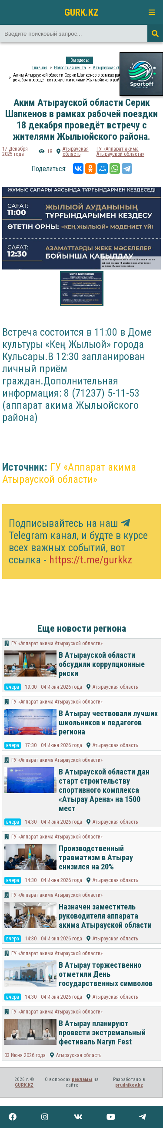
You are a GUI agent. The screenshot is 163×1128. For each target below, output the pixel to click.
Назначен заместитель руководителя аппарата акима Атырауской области (105, 915)
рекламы (82, 1079)
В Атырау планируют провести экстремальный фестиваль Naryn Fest (102, 1032)
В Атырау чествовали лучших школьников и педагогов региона (108, 722)
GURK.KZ (81, 12)
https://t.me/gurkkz (90, 560)
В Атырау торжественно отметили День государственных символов (106, 974)
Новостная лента (70, 67)
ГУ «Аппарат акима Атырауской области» (120, 151)
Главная (39, 67)
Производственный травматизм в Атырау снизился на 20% (96, 857)
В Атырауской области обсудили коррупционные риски (102, 664)
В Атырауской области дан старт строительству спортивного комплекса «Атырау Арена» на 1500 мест (104, 790)
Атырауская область (112, 67)
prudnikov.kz (129, 1085)
